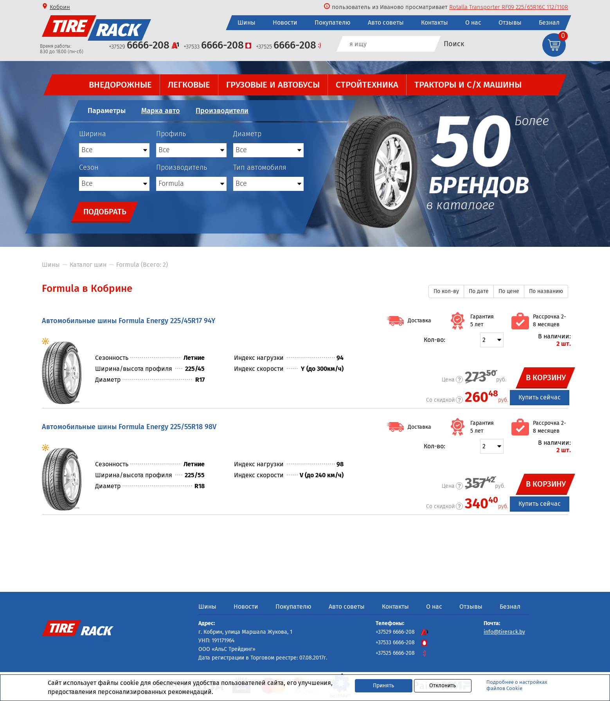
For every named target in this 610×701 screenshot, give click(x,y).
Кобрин (60, 7)
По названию (546, 291)
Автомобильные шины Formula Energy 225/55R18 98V (129, 426)
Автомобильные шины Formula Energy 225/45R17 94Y (128, 320)
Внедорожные (120, 84)
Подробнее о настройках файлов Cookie (516, 685)
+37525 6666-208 (402, 653)
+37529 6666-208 (402, 632)
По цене (508, 291)
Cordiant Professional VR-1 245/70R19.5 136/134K (505, 7)
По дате (479, 291)
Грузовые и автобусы (273, 84)
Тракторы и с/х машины (468, 84)
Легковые (189, 84)
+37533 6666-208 (402, 642)
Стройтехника (367, 84)
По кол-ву (446, 291)
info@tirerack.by (504, 632)
